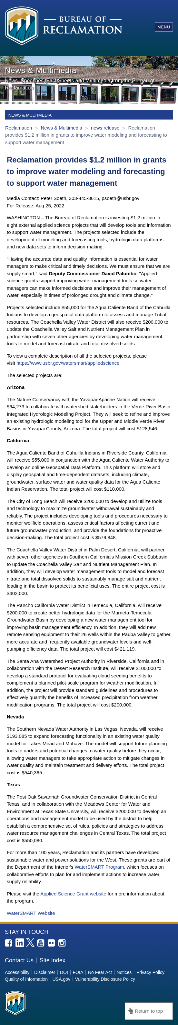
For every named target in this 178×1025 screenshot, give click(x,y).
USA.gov (61, 979)
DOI (64, 972)
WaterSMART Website (31, 913)
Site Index (52, 960)
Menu (163, 27)
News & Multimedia (62, 128)
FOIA (78, 972)
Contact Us (19, 960)
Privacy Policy (150, 972)
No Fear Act (100, 972)
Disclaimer (44, 972)
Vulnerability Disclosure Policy (105, 979)
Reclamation (19, 128)
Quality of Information (26, 979)
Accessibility (17, 972)
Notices (124, 972)
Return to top (149, 1011)
